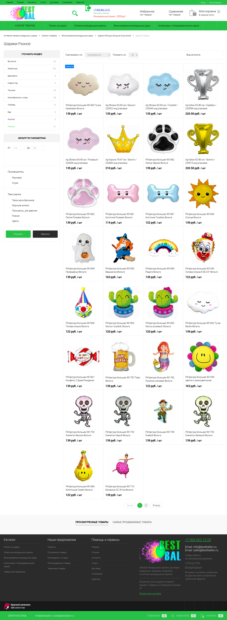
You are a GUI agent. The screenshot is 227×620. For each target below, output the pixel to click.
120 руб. (113, 331)
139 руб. (74, 113)
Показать (18, 234)
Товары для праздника (14, 572)
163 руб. (113, 277)
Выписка (12, 61)
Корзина (211, 615)
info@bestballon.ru (205, 547)
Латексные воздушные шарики (90, 25)
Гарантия (80, 2)
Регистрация (215, 2)
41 (55, 126)
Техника (11, 90)
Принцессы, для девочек (24, 210)
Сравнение (176, 11)
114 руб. (113, 222)
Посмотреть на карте (150, 593)
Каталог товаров (25, 25)
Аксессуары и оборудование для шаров (178, 25)
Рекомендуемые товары (59, 563)
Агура (15, 183)
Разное (11, 126)
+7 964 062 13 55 (198, 539)
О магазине (67, 2)
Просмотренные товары (92, 522)
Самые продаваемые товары (132, 522)
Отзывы (20, 2)
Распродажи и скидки (58, 558)
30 (55, 61)
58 (55, 97)
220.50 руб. (195, 113)
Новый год (12, 83)
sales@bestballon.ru (205, 550)
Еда (9, 112)
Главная (9, 2)
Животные (12, 68)
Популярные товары (57, 552)
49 (55, 90)
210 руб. (113, 168)
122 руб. (154, 222)
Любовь (11, 105)
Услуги (43, 2)
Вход (203, 2)
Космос (11, 119)
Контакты (32, 2)
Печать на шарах (58, 25)
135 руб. (113, 113)
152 (54, 68)
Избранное (147, 11)
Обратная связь (15, 615)
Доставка (54, 2)
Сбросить (45, 234)
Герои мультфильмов (23, 200)
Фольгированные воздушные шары (132, 25)
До (28, 148)
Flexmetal (17, 177)
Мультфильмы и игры (18, 97)
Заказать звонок (101, 13)
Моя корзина (209, 11)
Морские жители (20, 205)
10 (55, 105)
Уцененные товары (56, 568)
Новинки (52, 547)
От (9, 148)
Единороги (12, 76)
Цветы (15, 221)
